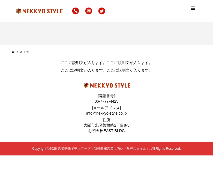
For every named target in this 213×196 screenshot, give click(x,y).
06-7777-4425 (106, 101)
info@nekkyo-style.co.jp (106, 113)
